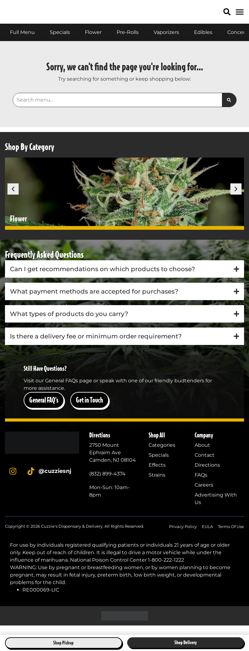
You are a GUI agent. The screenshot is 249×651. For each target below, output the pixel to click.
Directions (207, 474)
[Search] (229, 109)
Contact (204, 464)
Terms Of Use (231, 536)
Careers (204, 494)
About (202, 454)
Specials (159, 464)
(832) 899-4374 (107, 483)
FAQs (201, 484)
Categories (162, 454)
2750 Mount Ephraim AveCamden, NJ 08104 (112, 461)
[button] (227, 17)
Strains (157, 484)
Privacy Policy (183, 536)
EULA (207, 536)
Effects (157, 474)
